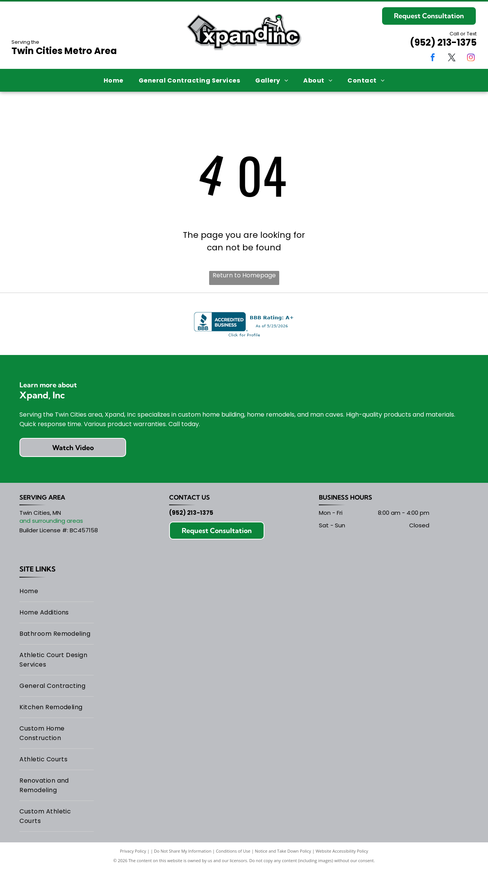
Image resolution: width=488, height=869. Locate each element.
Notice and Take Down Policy (283, 851)
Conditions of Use (233, 851)
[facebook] (432, 58)
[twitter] (452, 58)
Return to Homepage (244, 275)
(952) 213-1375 (443, 42)
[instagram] (471, 58)
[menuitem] (113, 80)
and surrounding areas (51, 521)
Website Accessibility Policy (341, 851)
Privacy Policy (133, 851)
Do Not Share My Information (182, 851)
